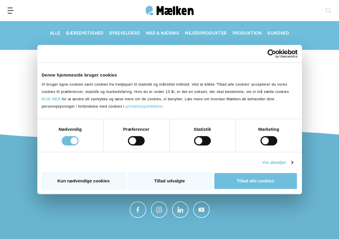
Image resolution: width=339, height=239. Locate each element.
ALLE (55, 33)
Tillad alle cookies (255, 180)
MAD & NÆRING (162, 33)
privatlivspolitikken (144, 106)
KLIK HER (51, 99)
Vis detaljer (274, 162)
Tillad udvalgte (169, 180)
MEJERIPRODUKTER (205, 33)
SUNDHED (278, 33)
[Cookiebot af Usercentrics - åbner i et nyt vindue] (272, 53)
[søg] (328, 10)
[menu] (10, 10)
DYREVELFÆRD (124, 33)
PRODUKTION (247, 33)
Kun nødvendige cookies (83, 180)
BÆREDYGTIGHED (84, 33)
